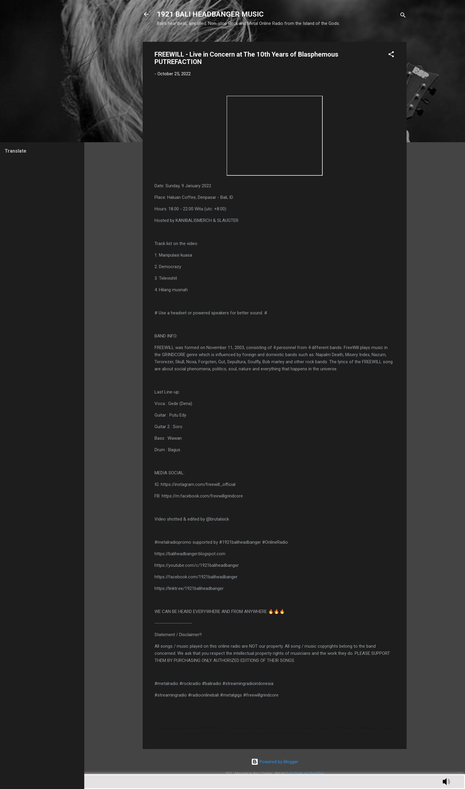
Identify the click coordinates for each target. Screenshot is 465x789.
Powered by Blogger (274, 761)
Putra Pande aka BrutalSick (305, 773)
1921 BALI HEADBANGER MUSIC (210, 14)
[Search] (403, 16)
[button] (391, 55)
